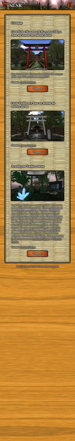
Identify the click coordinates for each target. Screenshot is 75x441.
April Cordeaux (28, 82)
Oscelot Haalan (27, 247)
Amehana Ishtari (40, 239)
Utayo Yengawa (28, 145)
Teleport (37, 88)
